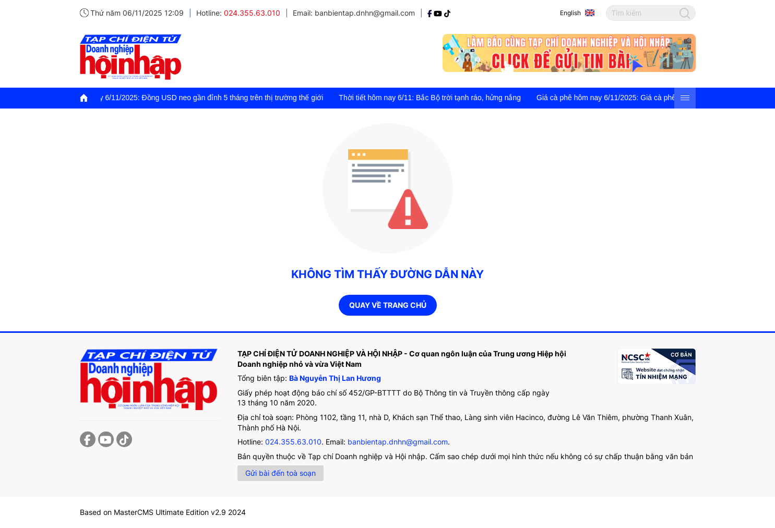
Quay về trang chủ (387, 305)
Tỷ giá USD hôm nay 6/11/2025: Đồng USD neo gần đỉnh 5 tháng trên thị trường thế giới (185, 97)
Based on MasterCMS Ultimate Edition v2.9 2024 (163, 512)
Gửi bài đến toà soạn (280, 473)
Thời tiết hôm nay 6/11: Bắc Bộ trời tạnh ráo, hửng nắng (436, 97)
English (570, 13)
